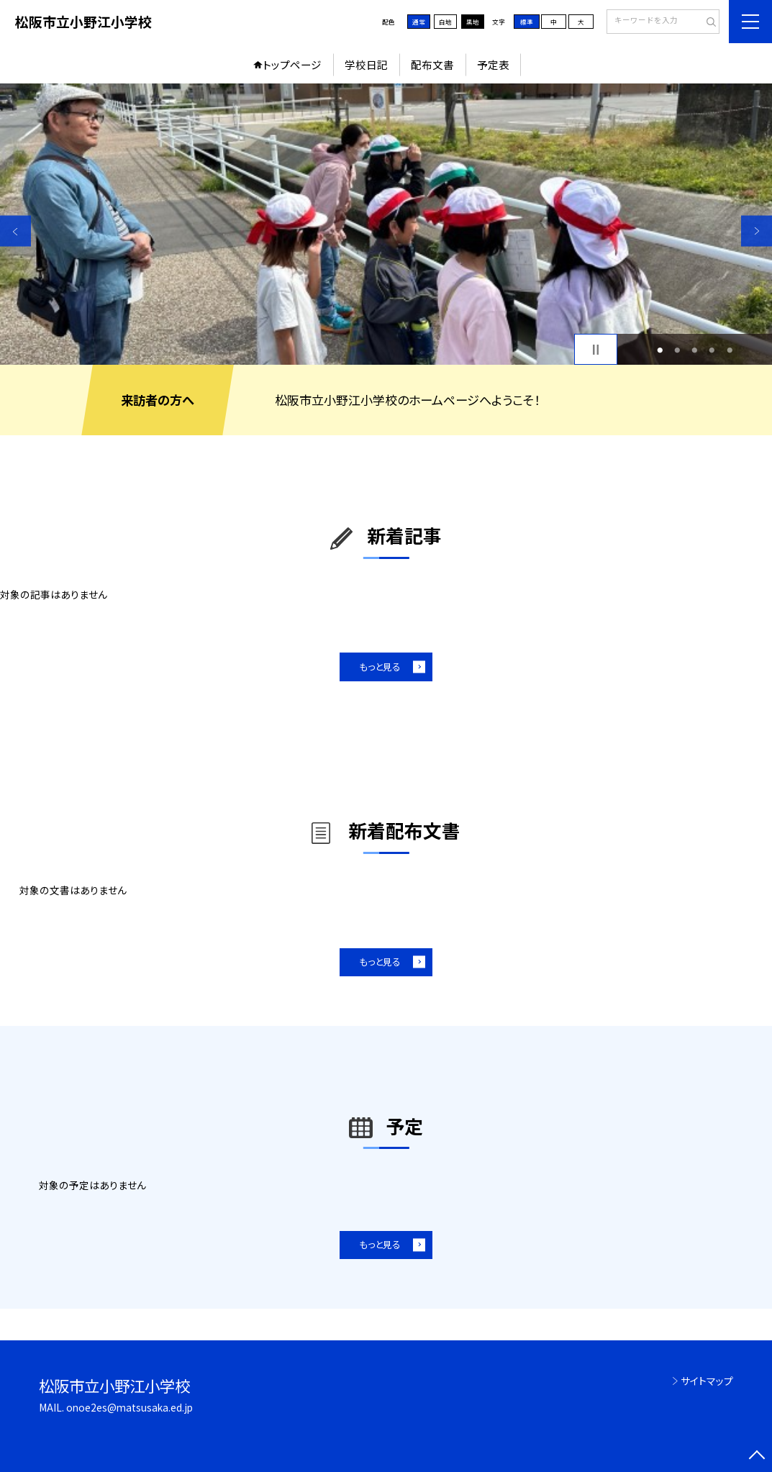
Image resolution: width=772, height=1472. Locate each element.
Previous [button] (15, 231)
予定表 (493, 64)
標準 (526, 21)
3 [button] (695, 350)
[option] (386, 224)
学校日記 (366, 64)
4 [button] (712, 350)
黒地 (472, 21)
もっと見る (380, 666)
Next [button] (756, 231)
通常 (418, 21)
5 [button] (729, 350)
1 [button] (660, 350)
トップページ (292, 64)
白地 (445, 21)
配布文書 (432, 64)
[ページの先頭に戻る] (756, 1456)
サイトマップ (707, 1380)
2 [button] (677, 350)
